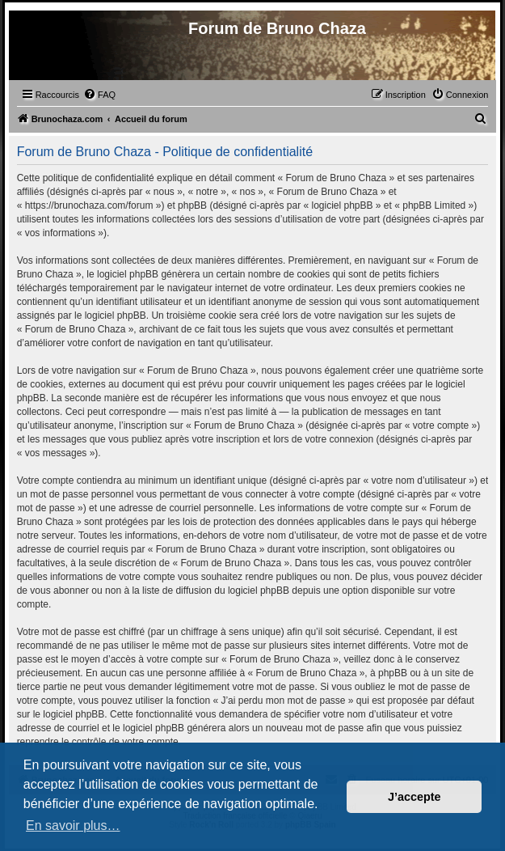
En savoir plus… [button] (73, 825)
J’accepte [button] (414, 796)
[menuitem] (99, 94)
